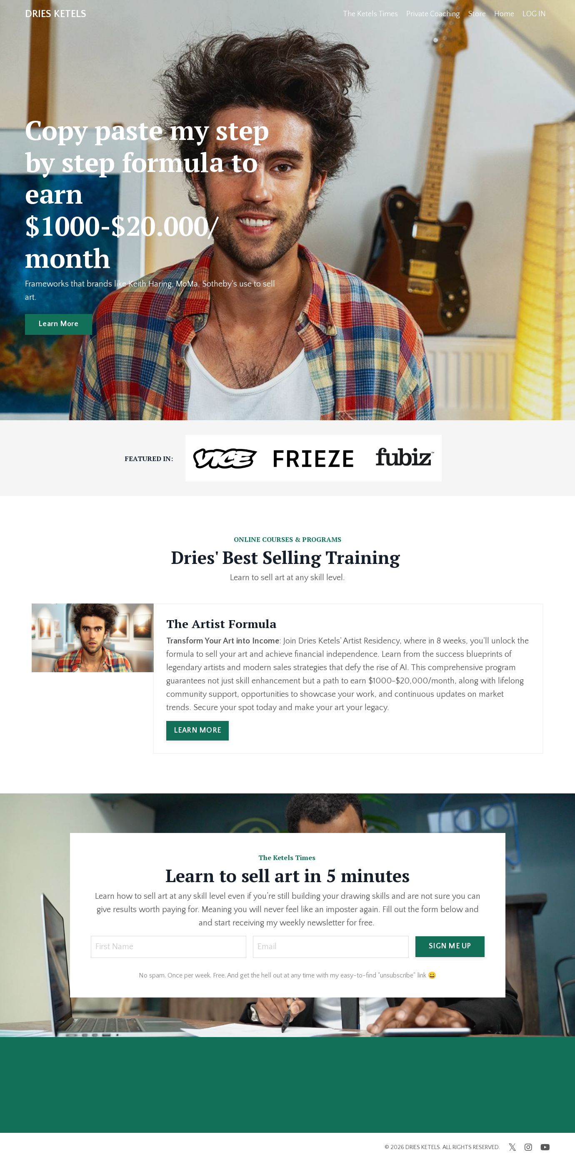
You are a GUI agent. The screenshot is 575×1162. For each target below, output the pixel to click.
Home (504, 14)
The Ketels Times (370, 14)
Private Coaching (433, 14)
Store (477, 14)
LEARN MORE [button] (198, 730)
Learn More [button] (58, 324)
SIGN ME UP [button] (450, 946)
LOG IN (534, 14)
